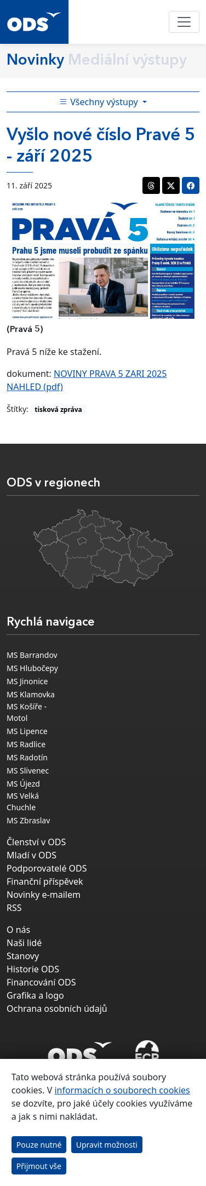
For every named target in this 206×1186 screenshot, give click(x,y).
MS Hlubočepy (32, 668)
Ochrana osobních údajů (57, 1008)
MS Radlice (26, 744)
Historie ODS (33, 969)
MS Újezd (23, 783)
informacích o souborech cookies (122, 1090)
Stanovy (23, 956)
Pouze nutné (39, 1144)
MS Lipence (27, 731)
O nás (18, 930)
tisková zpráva (58, 409)
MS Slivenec (28, 770)
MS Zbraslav (28, 820)
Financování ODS (41, 982)
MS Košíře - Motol (27, 712)
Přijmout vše (38, 1166)
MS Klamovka (31, 694)
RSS (14, 908)
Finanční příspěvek (45, 881)
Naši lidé (24, 943)
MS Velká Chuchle (23, 801)
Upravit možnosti (107, 1144)
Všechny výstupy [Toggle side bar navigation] (99, 102)
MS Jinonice (27, 681)
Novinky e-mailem (44, 895)
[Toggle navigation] (184, 22)
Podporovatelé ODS (47, 868)
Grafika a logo (35, 995)
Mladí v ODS (31, 855)
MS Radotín (27, 757)
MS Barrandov (32, 655)
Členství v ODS (36, 842)
